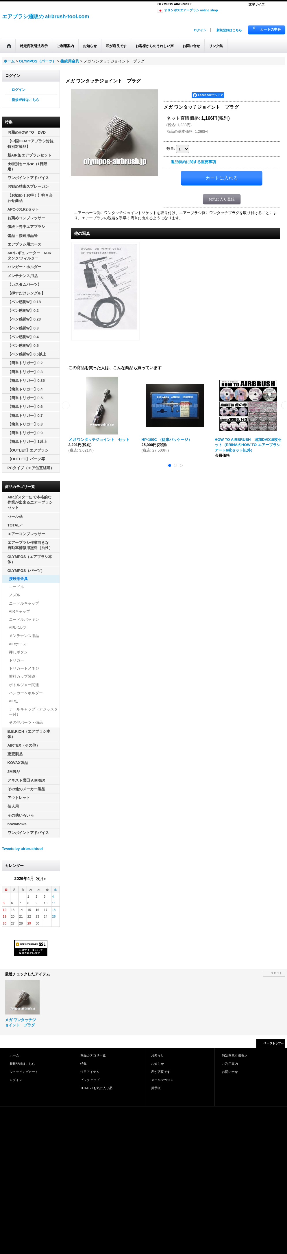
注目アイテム (89, 1071)
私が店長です (160, 1071)
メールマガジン (162, 1080)
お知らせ (157, 1055)
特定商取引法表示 (234, 1055)
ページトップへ (274, 1043)
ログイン (200, 30)
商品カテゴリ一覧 (93, 1055)
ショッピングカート (24, 1071)
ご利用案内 (230, 1063)
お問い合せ (230, 1071)
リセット (276, 973)
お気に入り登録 (221, 199)
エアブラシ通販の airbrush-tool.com (45, 16)
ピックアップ (89, 1080)
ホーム (14, 1055)
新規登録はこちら (229, 30)
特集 (83, 1063)
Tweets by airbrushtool (22, 848)
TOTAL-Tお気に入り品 (96, 1088)
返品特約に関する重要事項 (193, 162)
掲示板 (156, 1088)
